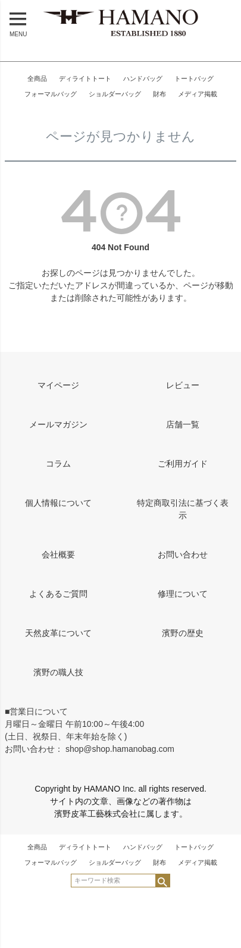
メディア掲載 (197, 93)
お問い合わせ (183, 554)
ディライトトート (85, 78)
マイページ (58, 385)
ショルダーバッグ (115, 93)
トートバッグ (194, 78)
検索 (162, 880)
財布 (159, 93)
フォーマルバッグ (50, 93)
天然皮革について (58, 633)
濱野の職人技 (58, 672)
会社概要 (58, 554)
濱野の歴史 (183, 633)
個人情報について (58, 503)
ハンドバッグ (142, 78)
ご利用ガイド (183, 463)
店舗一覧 (182, 424)
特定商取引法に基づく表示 (183, 509)
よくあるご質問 (58, 594)
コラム (58, 463)
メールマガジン (58, 424)
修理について (183, 594)
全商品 (37, 78)
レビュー (182, 385)
